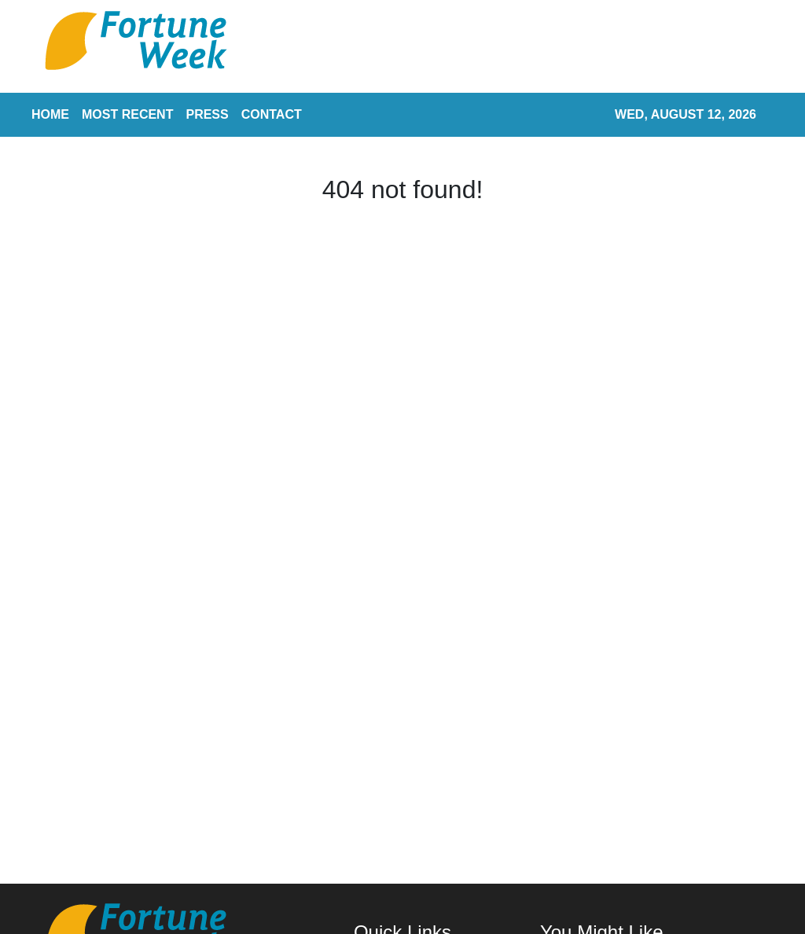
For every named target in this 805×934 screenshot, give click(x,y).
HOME (50, 114)
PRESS (207, 114)
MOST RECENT (127, 114)
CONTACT (271, 114)
